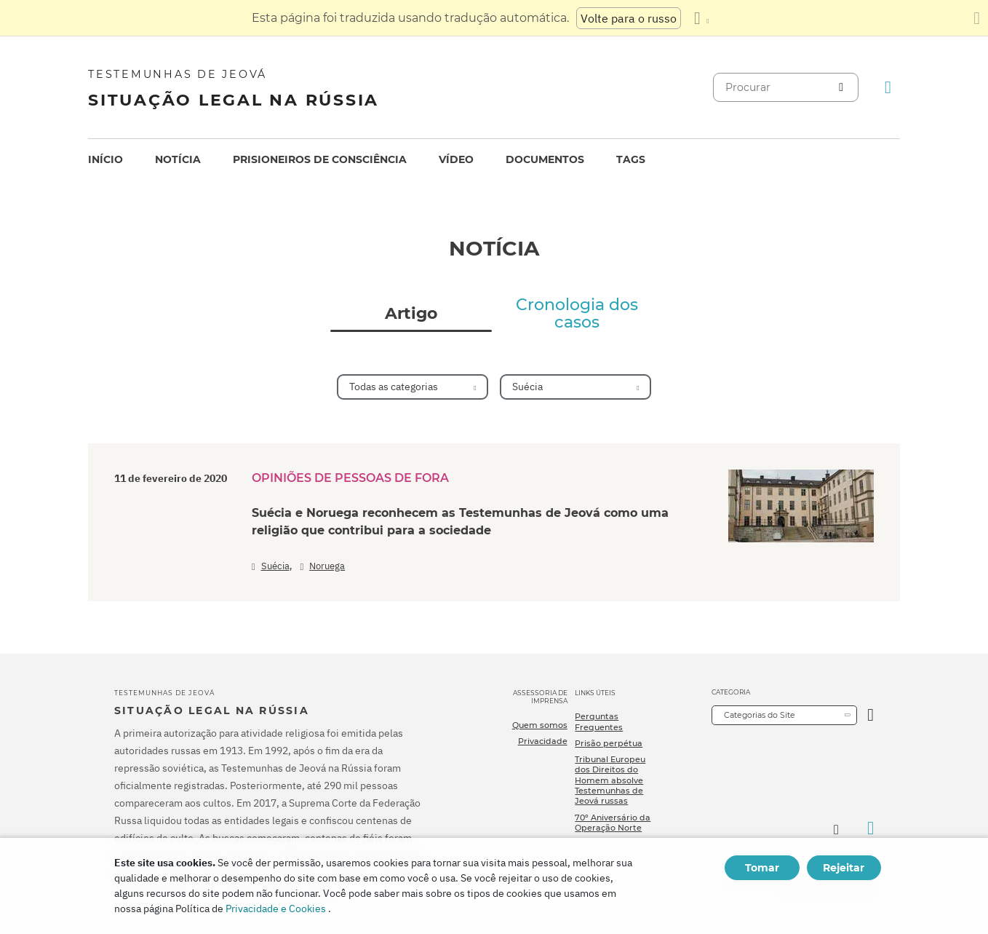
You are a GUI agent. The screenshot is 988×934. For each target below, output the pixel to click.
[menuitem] (105, 160)
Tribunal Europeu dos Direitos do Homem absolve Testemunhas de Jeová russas (610, 780)
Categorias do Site (759, 715)
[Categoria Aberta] (870, 715)
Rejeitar (843, 867)
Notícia (178, 159)
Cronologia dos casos (577, 313)
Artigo (411, 313)
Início (105, 159)
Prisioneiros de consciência (320, 159)
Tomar (762, 867)
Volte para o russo (629, 18)
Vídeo (456, 159)
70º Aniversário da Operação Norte (612, 822)
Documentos (545, 159)
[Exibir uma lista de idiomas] (701, 18)
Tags (630, 159)
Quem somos (539, 725)
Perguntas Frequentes (599, 721)
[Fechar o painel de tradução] (976, 18)
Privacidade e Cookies (276, 908)
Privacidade (542, 741)
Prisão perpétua (608, 743)
